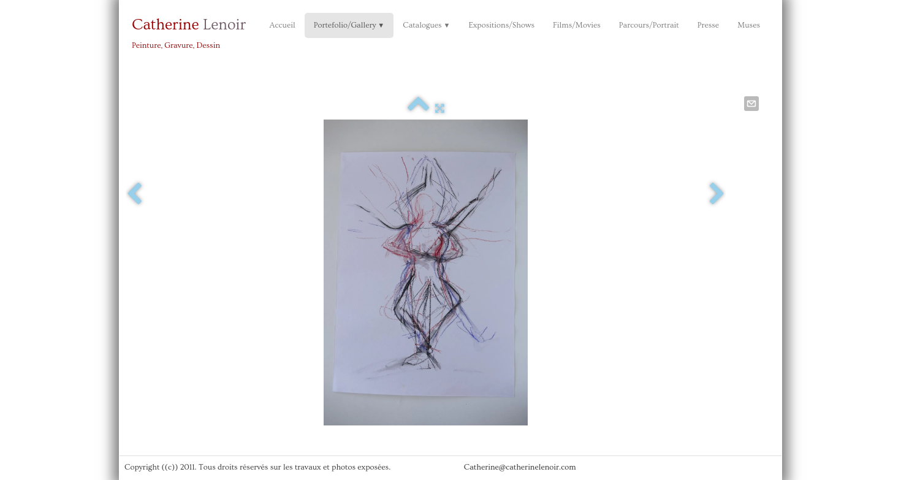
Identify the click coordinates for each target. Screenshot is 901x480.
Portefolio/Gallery (349, 25)
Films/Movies (577, 25)
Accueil (282, 25)
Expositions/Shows (501, 25)
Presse (708, 25)
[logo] (193, 32)
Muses (748, 25)
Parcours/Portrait (649, 25)
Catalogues (426, 25)
